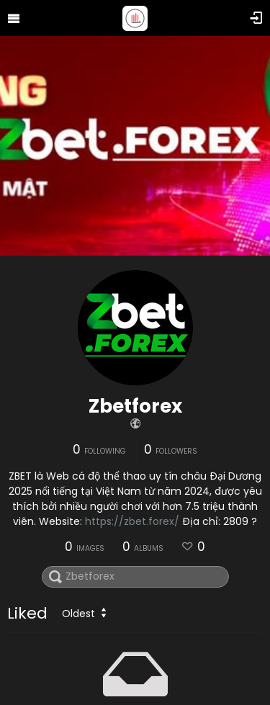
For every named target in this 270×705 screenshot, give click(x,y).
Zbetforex (135, 406)
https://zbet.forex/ (132, 521)
